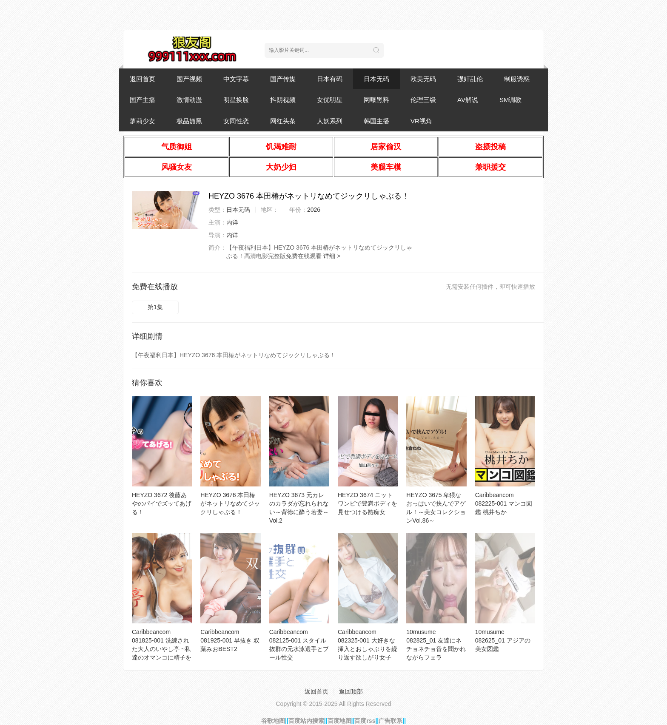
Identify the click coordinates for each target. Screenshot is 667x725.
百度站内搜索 (306, 720)
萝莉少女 (142, 121)
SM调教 (510, 99)
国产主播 (142, 99)
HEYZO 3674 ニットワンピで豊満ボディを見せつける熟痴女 (367, 503)
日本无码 (376, 78)
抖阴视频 (283, 99)
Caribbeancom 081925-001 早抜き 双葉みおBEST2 (229, 640)
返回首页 (142, 78)
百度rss (364, 720)
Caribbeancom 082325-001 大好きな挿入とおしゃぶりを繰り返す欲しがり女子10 (367, 648)
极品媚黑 (189, 121)
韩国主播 (376, 121)
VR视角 (421, 121)
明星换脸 (236, 99)
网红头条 (283, 121)
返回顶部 (351, 691)
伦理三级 (423, 99)
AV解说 (467, 99)
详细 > (331, 256)
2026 (313, 209)
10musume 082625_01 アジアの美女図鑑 (502, 640)
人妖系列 (329, 121)
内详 (232, 222)
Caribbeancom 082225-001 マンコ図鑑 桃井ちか (504, 503)
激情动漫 (189, 99)
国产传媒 (283, 78)
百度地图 (339, 720)
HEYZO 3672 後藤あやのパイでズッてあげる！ (161, 503)
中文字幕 (236, 78)
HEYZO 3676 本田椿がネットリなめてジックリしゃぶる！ (230, 503)
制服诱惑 (517, 78)
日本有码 (329, 78)
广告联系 (390, 720)
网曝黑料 (376, 99)
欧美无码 (423, 78)
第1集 (155, 307)
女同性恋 (236, 121)
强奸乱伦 (470, 78)
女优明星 (329, 99)
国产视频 (189, 78)
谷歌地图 (273, 720)
